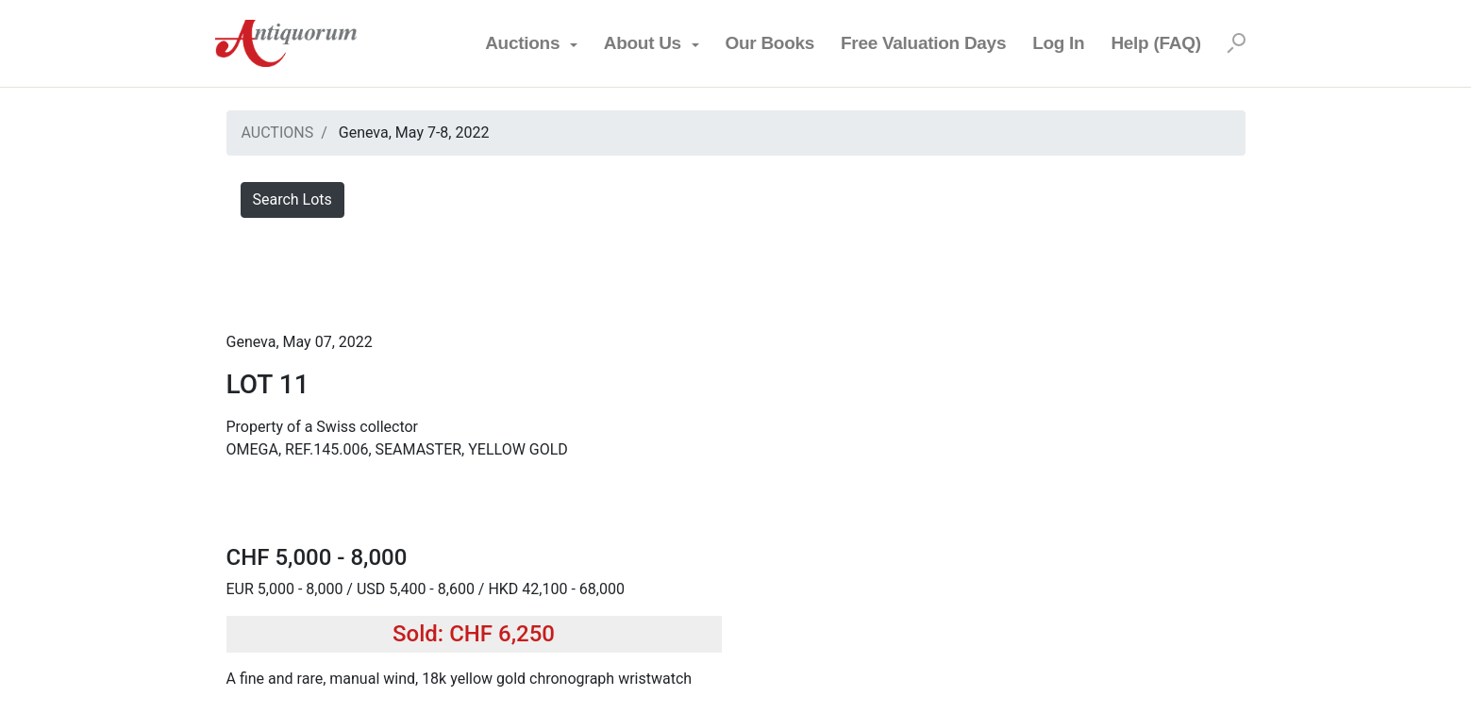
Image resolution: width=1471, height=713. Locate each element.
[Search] (1236, 43)
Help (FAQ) (1155, 43)
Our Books (769, 43)
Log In (1058, 43)
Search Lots (292, 199)
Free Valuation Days (923, 43)
